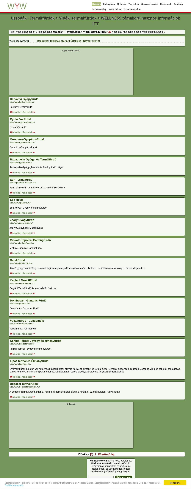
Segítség (178, 4)
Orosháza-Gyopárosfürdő (27, 139)
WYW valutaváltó (132, 9)
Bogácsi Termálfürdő (24, 383)
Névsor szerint (91, 41)
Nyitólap (96, 4)
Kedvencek (165, 4)
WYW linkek (115, 9)
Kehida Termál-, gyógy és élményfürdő (35, 340)
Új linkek (121, 4)
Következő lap (106, 454)
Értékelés (75, 41)
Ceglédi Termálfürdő (23, 280)
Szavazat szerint (149, 4)
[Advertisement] (70, 73)
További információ (14, 485)
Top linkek (133, 4)
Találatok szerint (59, 41)
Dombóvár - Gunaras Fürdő (28, 300)
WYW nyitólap (99, 9)
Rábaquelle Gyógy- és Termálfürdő (33, 159)
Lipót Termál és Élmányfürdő (29, 361)
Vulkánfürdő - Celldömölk (27, 320)
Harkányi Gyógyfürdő (24, 99)
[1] (91, 454)
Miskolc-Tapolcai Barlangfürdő (30, 240)
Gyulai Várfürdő (20, 119)
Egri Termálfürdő (21, 179)
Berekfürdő (17, 260)
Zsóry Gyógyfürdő (22, 219)
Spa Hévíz (16, 199)
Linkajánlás (109, 4)
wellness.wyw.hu (19, 41)
